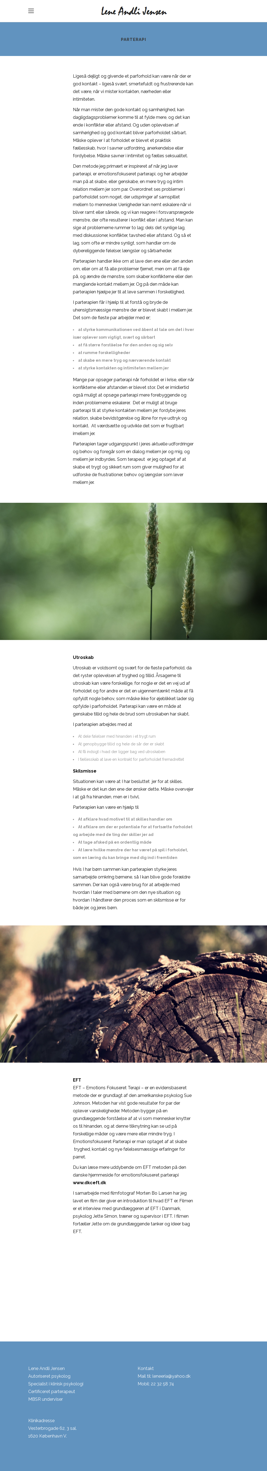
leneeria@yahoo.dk (171, 1376)
